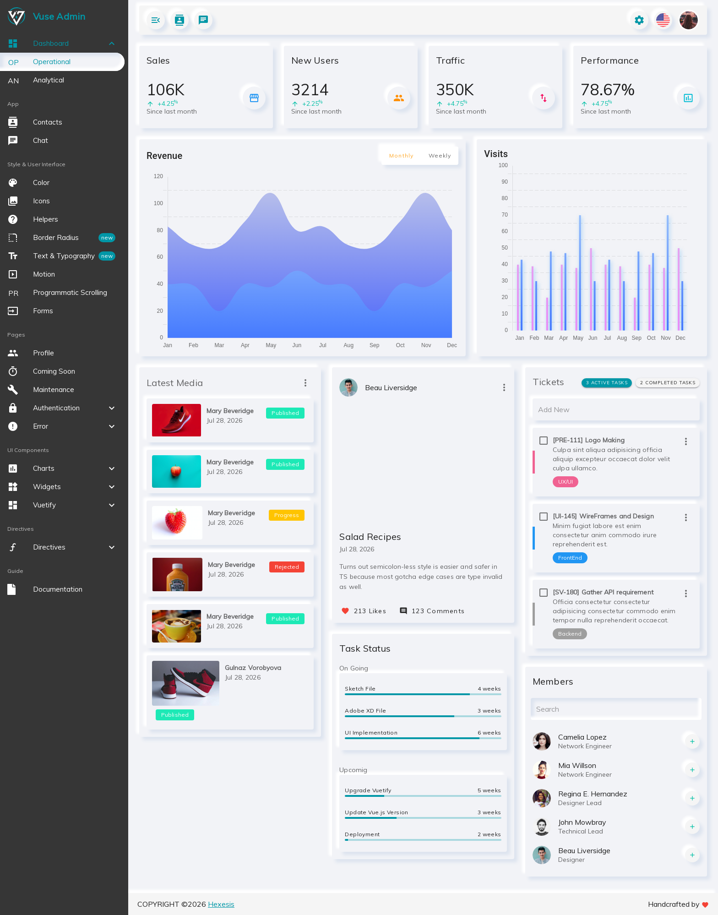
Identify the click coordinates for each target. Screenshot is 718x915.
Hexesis (221, 904)
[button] (62, 43)
